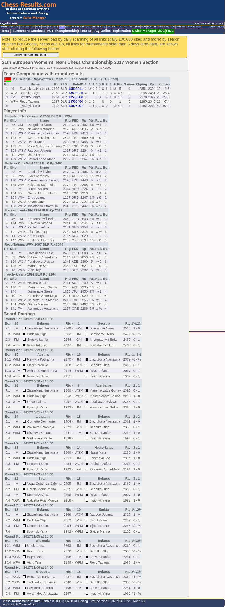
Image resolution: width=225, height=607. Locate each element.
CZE (50, 27)
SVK (161, 27)
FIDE (170, 31)
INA (99, 27)
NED (126, 27)
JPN (109, 27)
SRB (155, 27)
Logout (220, 27)
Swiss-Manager (144, 31)
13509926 (75, 93)
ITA (104, 27)
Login (212, 27)
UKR (178, 27)
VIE (183, 27)
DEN (55, 27)
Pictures (84, 31)
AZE (16, 27)
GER (88, 27)
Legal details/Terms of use (19, 604)
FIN (77, 27)
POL (132, 27)
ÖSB (161, 31)
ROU (143, 27)
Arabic (3, 27)
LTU (120, 27)
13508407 (75, 106)
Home (5, 31)
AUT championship (62, 31)
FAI (72, 27)
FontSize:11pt (193, 27)
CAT (33, 27)
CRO (44, 27)
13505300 (75, 97)
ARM (10, 27)
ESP (67, 27)
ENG (61, 27)
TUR (172, 27)
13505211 (75, 88)
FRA (82, 27)
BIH (22, 27)
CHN (38, 27)
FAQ (96, 31)
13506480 (75, 101)
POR (137, 27)
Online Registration (116, 31)
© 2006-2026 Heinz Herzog (69, 601)
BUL (27, 27)
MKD (114, 27)
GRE (94, 27)
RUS (149, 27)
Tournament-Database (28, 31)
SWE (166, 27)
